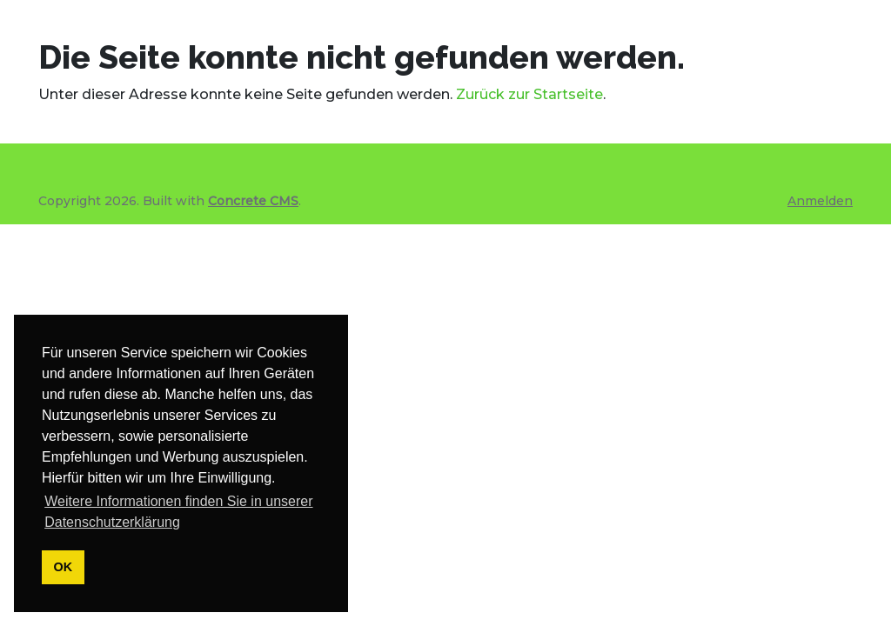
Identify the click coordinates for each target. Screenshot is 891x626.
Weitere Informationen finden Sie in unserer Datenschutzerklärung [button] (178, 511)
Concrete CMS (253, 201)
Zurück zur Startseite (529, 94)
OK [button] (63, 567)
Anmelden (820, 201)
